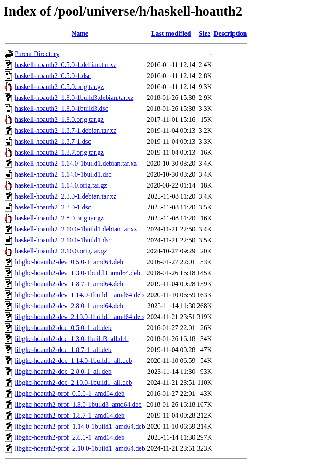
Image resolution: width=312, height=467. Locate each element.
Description (230, 33)
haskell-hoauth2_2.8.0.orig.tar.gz (59, 218)
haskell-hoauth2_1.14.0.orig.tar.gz (61, 185)
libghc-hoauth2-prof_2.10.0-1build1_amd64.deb (80, 448)
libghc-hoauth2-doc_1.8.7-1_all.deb (63, 349)
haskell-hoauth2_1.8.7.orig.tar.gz (59, 152)
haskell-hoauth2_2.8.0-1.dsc (53, 207)
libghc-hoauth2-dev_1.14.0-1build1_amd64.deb (79, 294)
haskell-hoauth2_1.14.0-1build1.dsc (63, 174)
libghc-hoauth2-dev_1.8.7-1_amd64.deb (69, 283)
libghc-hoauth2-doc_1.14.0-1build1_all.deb (73, 360)
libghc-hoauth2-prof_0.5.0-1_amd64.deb (70, 393)
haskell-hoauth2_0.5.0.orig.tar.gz (59, 86)
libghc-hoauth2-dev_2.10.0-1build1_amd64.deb (79, 316)
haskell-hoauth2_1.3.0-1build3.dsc (61, 108)
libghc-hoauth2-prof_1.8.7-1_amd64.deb (70, 415)
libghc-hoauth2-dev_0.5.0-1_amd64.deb (69, 262)
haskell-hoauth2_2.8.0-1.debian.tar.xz (65, 196)
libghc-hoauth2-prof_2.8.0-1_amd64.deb (70, 437)
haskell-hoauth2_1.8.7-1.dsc (53, 141)
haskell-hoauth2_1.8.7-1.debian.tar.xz (65, 130)
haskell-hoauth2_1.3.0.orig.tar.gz (59, 119)
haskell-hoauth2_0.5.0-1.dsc (53, 75)
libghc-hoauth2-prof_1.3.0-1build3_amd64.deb (78, 404)
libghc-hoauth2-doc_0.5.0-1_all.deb (63, 327)
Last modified (171, 33)
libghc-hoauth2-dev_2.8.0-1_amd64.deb (69, 305)
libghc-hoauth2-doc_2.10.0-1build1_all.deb (73, 382)
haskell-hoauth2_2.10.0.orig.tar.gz (61, 251)
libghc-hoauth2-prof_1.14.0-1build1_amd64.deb (80, 426)
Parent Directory (37, 53)
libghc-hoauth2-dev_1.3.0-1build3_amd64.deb (77, 272)
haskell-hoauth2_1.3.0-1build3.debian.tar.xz (74, 97)
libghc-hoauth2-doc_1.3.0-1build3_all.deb (72, 338)
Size (205, 33)
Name (80, 33)
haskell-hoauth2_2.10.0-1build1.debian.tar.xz (76, 229)
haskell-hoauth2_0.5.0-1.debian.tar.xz (65, 64)
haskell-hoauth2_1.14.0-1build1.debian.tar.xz (76, 163)
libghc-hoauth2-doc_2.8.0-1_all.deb (63, 371)
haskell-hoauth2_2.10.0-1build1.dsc (63, 240)
